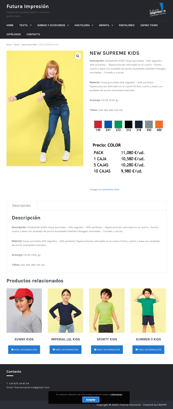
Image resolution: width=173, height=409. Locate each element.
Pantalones (127, 25)
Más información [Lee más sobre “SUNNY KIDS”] (24, 349)
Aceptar (91, 399)
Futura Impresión (27, 6)
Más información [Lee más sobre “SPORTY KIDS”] (107, 349)
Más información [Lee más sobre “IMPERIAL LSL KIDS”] (65, 349)
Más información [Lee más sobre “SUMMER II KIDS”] (148, 349)
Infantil (104, 25)
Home (9, 25)
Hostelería (82, 25)
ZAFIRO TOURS (149, 25)
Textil (24, 25)
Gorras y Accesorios (51, 25)
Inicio (9, 44)
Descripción (21, 205)
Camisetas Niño (29, 44)
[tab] (21, 205)
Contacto (33, 34)
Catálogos (13, 34)
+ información (116, 394)
